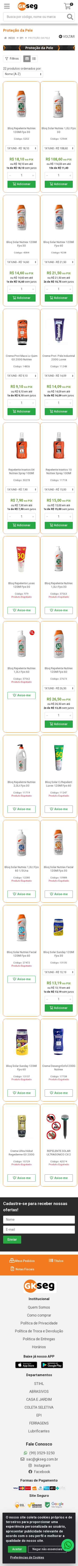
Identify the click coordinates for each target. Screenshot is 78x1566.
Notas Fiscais (22, 1269)
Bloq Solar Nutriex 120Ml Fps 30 (21, 243)
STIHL (39, 1384)
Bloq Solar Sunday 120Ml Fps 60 (21, 1067)
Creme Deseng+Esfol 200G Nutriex (58, 1067)
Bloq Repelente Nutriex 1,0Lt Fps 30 (59, 584)
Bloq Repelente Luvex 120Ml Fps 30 (21, 584)
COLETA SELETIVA (39, 1407)
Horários (39, 1347)
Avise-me (22, 610)
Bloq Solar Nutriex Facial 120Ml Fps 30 (58, 868)
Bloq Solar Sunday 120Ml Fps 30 (58, 953)
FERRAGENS (39, 1423)
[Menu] (7, 6)
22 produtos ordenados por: (22, 68)
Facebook (39, 1472)
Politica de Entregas (39, 1339)
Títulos (55, 1261)
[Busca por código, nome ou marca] (35, 17)
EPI (39, 1415)
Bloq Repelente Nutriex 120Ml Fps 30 (22, 130)
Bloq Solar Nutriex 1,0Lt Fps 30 (59, 130)
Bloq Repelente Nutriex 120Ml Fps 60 (59, 669)
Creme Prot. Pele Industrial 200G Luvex (58, 357)
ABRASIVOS (39, 1391)
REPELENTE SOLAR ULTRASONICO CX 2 (59, 1152)
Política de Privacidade (39, 1323)
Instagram (39, 1465)
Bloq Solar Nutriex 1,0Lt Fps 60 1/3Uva (22, 868)
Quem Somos (39, 1307)
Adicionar (22, 184)
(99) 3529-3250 (39, 1453)
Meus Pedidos (22, 1261)
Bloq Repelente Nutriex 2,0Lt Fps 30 (22, 783)
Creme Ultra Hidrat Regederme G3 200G (21, 1152)
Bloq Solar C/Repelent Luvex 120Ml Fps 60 (58, 783)
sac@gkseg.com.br (39, 1459)
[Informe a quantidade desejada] (21, 175)
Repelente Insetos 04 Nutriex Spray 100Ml (22, 471)
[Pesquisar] (70, 17)
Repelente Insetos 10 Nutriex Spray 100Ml (59, 471)
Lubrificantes (39, 1431)
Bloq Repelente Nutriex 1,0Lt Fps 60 (22, 669)
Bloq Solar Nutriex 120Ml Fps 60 (58, 243)
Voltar (67, 37)
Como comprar (39, 1315)
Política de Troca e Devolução (39, 1331)
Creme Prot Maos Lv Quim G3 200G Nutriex (21, 357)
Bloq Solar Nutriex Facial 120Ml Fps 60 (21, 953)
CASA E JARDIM (39, 1399)
